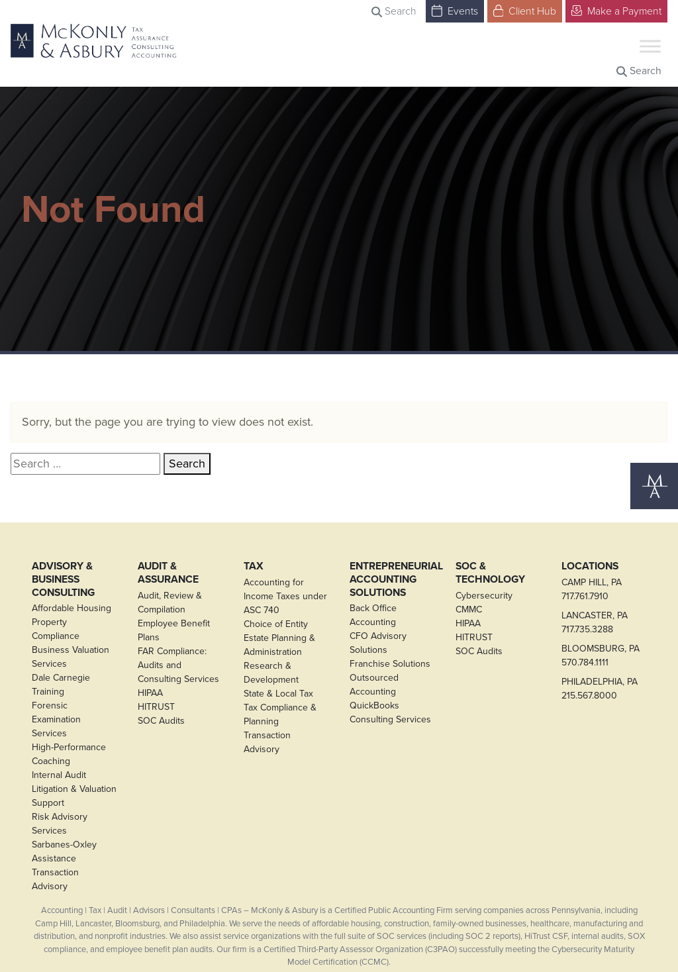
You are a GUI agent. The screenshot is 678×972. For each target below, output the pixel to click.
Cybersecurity (484, 596)
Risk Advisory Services (59, 824)
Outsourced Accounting (374, 685)
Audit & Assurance (168, 572)
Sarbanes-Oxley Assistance (64, 851)
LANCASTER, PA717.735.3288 (594, 622)
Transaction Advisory (55, 879)
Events (455, 10)
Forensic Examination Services (56, 719)
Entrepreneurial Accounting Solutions (392, 579)
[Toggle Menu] (650, 46)
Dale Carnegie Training (61, 685)
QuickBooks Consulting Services (390, 712)
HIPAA (150, 693)
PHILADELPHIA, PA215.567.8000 (599, 689)
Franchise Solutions (390, 664)
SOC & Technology (490, 572)
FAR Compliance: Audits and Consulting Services (178, 665)
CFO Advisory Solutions (378, 643)
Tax (254, 566)
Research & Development (271, 673)
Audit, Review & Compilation (170, 602)
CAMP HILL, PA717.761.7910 (591, 589)
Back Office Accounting (373, 615)
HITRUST (156, 707)
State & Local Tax (278, 694)
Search (393, 11)
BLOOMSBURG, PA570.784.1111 (600, 655)
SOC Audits (161, 721)
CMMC (469, 609)
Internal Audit (59, 775)
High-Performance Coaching (69, 754)
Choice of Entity (276, 624)
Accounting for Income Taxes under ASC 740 (285, 596)
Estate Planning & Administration (279, 645)
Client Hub (525, 10)
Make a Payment (616, 10)
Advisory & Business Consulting (63, 579)
